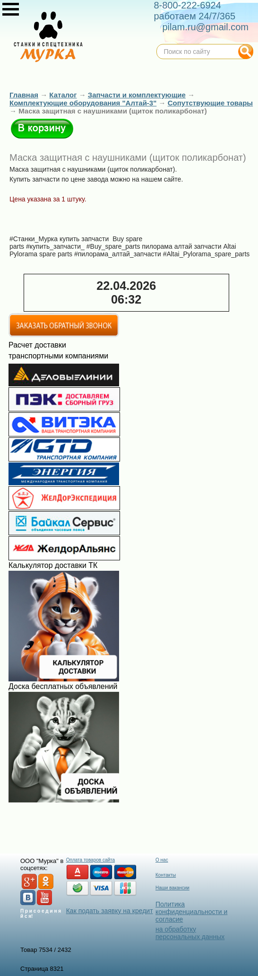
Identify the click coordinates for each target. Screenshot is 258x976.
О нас (161, 860)
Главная (23, 95)
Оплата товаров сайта (90, 860)
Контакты (165, 875)
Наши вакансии (172, 887)
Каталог (63, 95)
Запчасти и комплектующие (137, 95)
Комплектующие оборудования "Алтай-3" (82, 103)
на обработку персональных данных (189, 933)
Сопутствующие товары (210, 103)
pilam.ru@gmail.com (205, 27)
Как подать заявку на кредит (109, 911)
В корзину (42, 129)
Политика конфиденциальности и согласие (191, 911)
